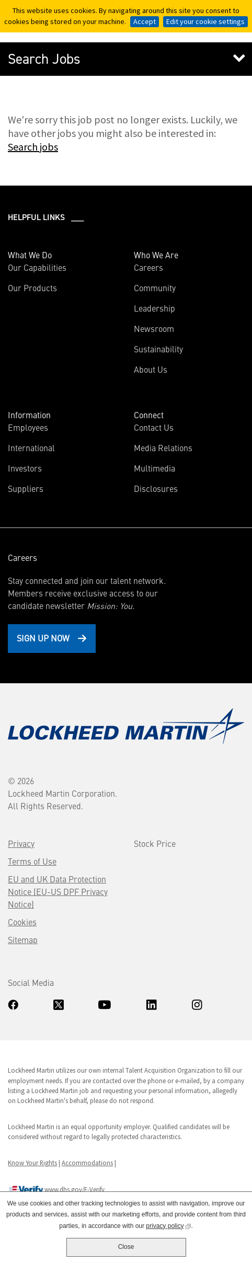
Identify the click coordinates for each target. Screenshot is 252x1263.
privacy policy (168, 1225)
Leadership (154, 308)
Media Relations (163, 447)
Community (155, 287)
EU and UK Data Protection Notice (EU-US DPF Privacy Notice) (58, 891)
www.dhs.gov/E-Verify (56, 1190)
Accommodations (87, 1162)
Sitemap (23, 939)
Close (126, 1246)
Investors (40, 468)
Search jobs (33, 146)
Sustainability (158, 348)
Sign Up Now (43, 638)
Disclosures (156, 488)
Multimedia (154, 468)
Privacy (21, 843)
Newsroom (154, 328)
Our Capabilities (37, 267)
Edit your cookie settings (205, 21)
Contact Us (154, 427)
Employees (28, 427)
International (31, 447)
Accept (144, 21)
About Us (150, 369)
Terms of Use (32, 861)
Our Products (32, 287)
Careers (148, 267)
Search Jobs (44, 59)
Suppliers (25, 488)
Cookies (22, 921)
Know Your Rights (32, 1162)
